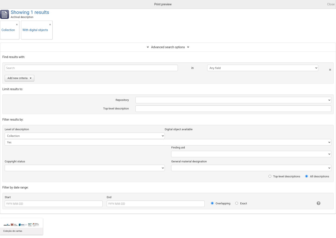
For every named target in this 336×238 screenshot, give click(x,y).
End (109, 197)
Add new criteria (20, 78)
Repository (122, 100)
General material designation (189, 161)
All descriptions (317, 176)
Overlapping (220, 203)
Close (331, 4)
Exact (241, 203)
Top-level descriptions (284, 176)
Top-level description (116, 108)
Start (8, 197)
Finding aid (178, 147)
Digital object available (179, 129)
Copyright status (15, 161)
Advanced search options (168, 47)
